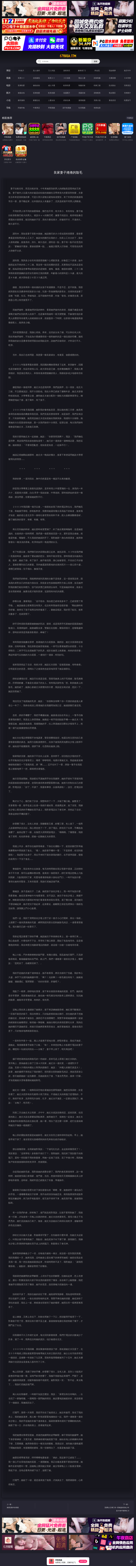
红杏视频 (82, 108)
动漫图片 (66, 93)
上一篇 (20, 1506)
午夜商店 (36, 108)
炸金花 (97, 70)
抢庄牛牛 (127, 70)
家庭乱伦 (36, 100)
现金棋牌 (112, 70)
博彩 (8, 70)
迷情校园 (82, 100)
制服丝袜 (82, 85)
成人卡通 (51, 85)
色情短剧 (97, 108)
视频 (8, 77)
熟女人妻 (82, 78)
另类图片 (127, 93)
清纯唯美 (97, 93)
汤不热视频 (66, 108)
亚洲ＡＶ (21, 78)
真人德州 (36, 70)
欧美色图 (51, 93)
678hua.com (68, 56)
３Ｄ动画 (66, 78)
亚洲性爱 (21, 85)
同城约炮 (21, 108)
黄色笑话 (112, 100)
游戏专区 (66, 70)
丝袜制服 (97, 78)
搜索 (95, 61)
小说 (8, 100)
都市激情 (21, 100)
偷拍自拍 (36, 85)
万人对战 (51, 70)
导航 (8, 107)
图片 (8, 92)
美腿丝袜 (82, 93)
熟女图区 (112, 93)
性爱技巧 (127, 100)
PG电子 (21, 70)
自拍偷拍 (36, 78)
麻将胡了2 (82, 70)
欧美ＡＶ (51, 78)
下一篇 (115, 1507)
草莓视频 (51, 108)
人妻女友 (51, 100)
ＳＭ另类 (127, 78)
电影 (8, 85)
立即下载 (83, 1561)
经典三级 (97, 85)
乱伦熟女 (112, 85)
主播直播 (112, 78)
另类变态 (127, 85)
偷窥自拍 (21, 93)
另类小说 (97, 100)
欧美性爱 (66, 85)
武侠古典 (66, 100)
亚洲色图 (36, 93)
